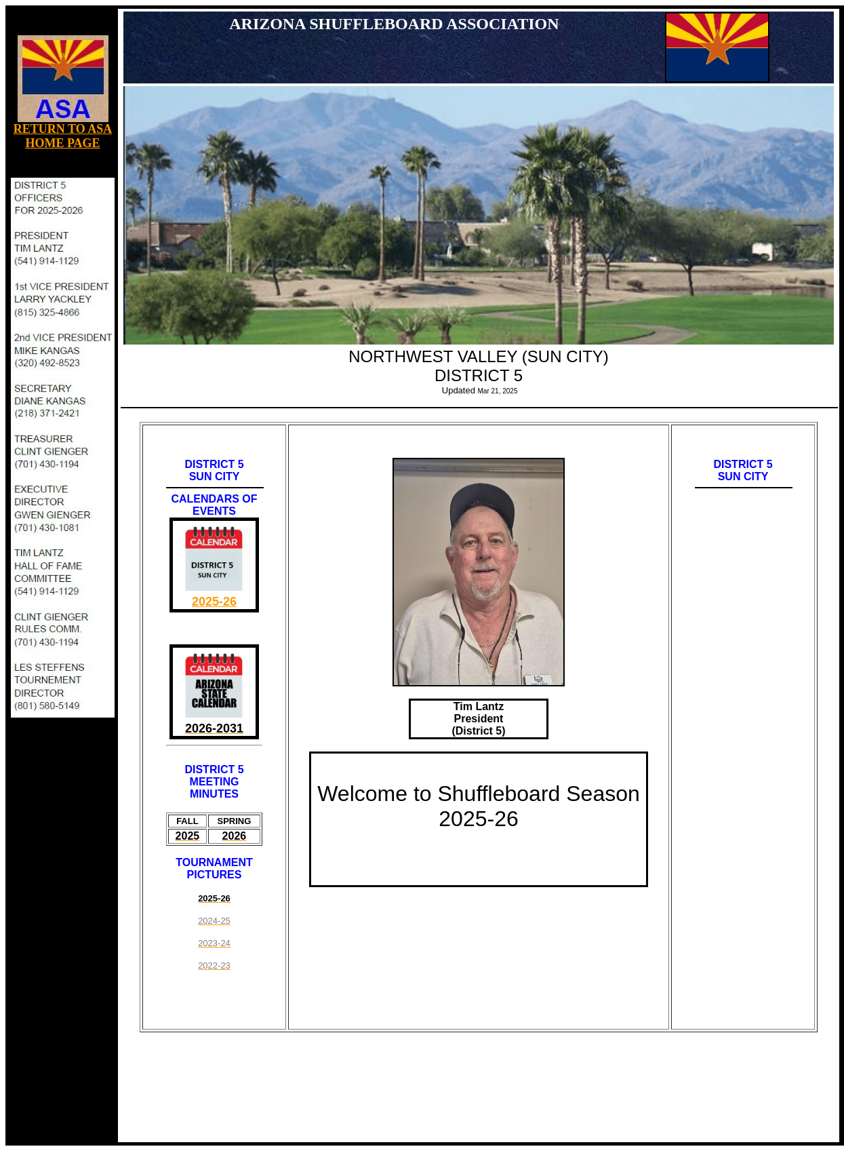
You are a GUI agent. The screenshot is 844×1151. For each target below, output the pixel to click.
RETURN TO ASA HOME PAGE (63, 136)
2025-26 (214, 601)
